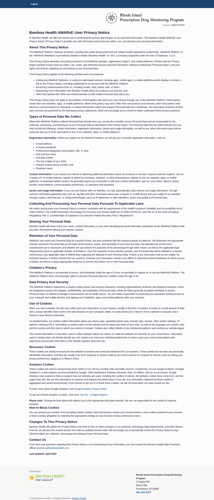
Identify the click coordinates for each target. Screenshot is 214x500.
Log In (34, 4)
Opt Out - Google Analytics (94, 394)
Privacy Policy (79, 498)
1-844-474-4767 (178, 25)
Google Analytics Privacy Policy (90, 389)
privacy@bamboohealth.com (54, 448)
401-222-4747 (143, 492)
